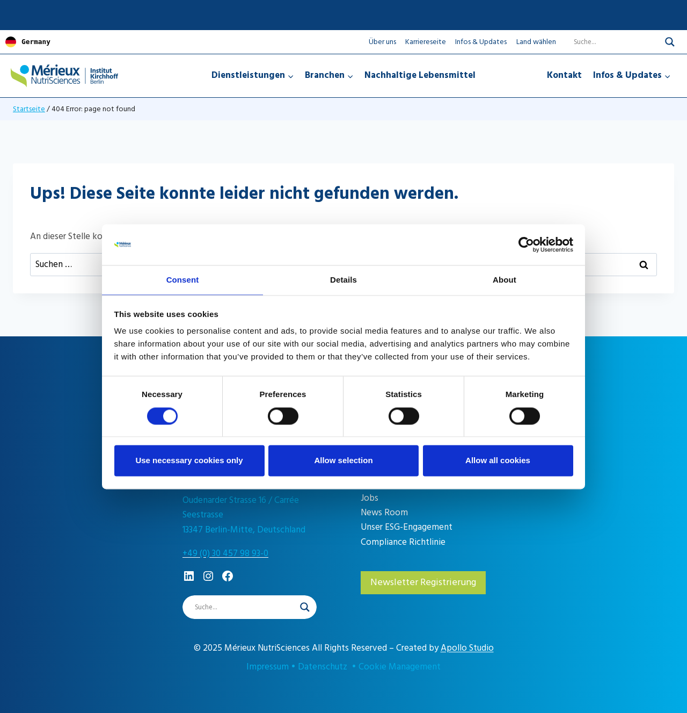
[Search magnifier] (669, 41)
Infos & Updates (481, 41)
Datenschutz (322, 666)
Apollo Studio (467, 648)
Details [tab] (343, 279)
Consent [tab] (182, 279)
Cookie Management (400, 666)
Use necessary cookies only (189, 461)
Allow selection (343, 461)
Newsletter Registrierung (423, 581)
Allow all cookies (497, 461)
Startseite (29, 108)
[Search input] (610, 41)
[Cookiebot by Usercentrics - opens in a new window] (526, 244)
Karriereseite (425, 41)
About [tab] (504, 279)
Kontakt (564, 74)
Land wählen (536, 41)
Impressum (267, 666)
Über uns (382, 41)
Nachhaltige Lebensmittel (420, 74)
